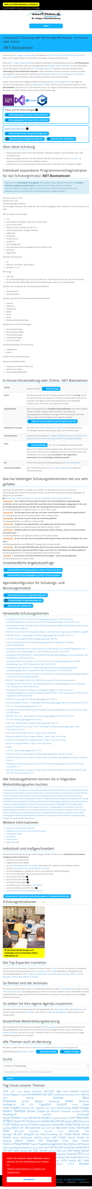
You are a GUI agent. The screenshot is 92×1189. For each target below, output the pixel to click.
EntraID (47, 1114)
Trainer (54, 968)
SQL (30, 1150)
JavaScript (48, 1121)
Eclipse (41, 1111)
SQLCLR (52, 1150)
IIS (23, 1121)
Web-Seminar (74, 812)
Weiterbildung (49, 790)
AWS (83, 1094)
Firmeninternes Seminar (72, 796)
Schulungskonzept (51, 1027)
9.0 (73, 158)
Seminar (13, 790)
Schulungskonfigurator (43, 68)
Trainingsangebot (55, 807)
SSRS (69, 1150)
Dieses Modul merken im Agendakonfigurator (26, 133)
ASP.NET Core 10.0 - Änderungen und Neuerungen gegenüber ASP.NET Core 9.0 (40, 716)
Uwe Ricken (51, 974)
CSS (32, 1107)
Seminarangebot (33, 807)
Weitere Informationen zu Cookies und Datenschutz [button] (26, 1170)
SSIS (64, 1150)
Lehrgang (74, 790)
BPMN (69, 1101)
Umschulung (8, 793)
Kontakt (59, 1182)
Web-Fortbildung (16, 815)
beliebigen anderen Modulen (58, 66)
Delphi (75, 1107)
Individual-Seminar (50, 798)
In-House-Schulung (80, 793)
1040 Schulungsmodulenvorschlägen (24, 865)
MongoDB (29, 1134)
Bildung (67, 801)
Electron (55, 1111)
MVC (61, 1134)
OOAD (62, 1137)
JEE (62, 1121)
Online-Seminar (67, 810)
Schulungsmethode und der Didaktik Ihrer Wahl (31, 868)
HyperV (18, 1121)
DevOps (20, 1111)
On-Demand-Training (11, 801)
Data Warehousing (61, 1107)
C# (22, 1104)
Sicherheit (81, 1147)
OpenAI (71, 1137)
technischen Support (26, 1051)
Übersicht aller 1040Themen (61, 139)
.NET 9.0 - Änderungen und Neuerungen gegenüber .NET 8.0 (32, 639)
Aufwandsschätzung (63, 1094)
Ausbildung (83, 790)
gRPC (48, 1117)
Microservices (33, 1127)
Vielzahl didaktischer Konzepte (51, 428)
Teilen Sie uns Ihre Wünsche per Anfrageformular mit (52, 421)
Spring (23, 1150)
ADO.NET (49, 1091)
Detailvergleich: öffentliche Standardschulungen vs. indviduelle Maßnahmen (37, 896)
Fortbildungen (59, 804)
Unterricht (79, 807)
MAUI (15, 1127)
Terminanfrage (51, 389)
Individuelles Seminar (34, 798)
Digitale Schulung (78, 815)
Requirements (21, 1147)
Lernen (67, 790)
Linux (76, 1124)
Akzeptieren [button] (29, 1179)
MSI (37, 1134)
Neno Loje (61, 974)
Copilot (15, 1108)
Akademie (29, 810)
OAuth (47, 1137)
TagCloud (61, 1009)
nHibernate (26, 1137)
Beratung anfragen (47, 1051)
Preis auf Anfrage (37, 445)
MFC (22, 1127)
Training (20, 790)
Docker (31, 1111)
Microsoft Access (66, 1127)
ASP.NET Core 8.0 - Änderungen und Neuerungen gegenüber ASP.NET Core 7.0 (40, 635)
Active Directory (33, 1091)
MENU (46, 26)
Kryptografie (45, 1124)
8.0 (76, 158)
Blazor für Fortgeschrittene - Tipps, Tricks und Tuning (29, 743)
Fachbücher (41, 971)
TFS (79, 1154)
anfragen (31, 1012)
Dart (47, 1107)
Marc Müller (70, 974)
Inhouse (28, 793)
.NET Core (16, 1091)
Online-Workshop (40, 810)
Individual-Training (81, 798)
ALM (65, 1091)
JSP (8, 1124)
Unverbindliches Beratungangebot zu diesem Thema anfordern (32, 575)
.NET (5, 1091)
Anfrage (37, 8)
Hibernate (82, 1118)
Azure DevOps (44, 1098)
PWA (65, 1144)
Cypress (39, 1107)
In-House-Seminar (65, 793)
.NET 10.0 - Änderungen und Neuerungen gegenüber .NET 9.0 (32, 723)
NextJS (16, 1137)
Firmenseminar (19, 793)
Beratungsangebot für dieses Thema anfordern (27, 120)
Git (30, 1118)
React (85, 1144)
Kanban (15, 1124)
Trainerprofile (11, 839)
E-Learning (51, 815)
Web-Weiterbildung (30, 815)
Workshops (20, 810)
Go (43, 1118)
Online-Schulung (54, 810)
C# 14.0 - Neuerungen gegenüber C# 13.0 (24, 719)
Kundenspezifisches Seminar (14, 798)
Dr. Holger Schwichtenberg (25, 55)
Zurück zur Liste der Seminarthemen (20, 828)
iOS (28, 1121)
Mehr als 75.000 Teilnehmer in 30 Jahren (21, 4)
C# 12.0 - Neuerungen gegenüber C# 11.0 (24, 706)
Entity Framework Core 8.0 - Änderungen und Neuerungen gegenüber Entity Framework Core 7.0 (47, 702)
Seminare (44, 807)
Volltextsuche (77, 1009)
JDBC (57, 1121)
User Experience (74, 1157)
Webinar (67, 815)
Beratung (60, 801)
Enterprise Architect (71, 1111)
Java (32, 1121)
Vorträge (53, 971)
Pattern (30, 1140)
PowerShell (21, 1144)
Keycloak (24, 1124)
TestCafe (71, 1154)
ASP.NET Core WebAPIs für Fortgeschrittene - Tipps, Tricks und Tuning (36, 740)
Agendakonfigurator (37, 84)
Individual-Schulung (65, 798)
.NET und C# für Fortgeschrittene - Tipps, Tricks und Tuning (31, 733)
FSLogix (24, 1117)
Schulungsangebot (19, 807)
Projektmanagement (49, 1144)
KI (30, 1124)
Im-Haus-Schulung (38, 796)
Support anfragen (70, 1051)
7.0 (79, 158)
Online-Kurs (39, 812)
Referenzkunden (12, 842)
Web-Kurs (42, 815)
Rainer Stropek (32, 977)
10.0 (69, 158)
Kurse (67, 804)
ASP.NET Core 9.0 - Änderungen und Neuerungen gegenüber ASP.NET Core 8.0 (40, 754)
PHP (41, 1140)
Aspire (9, 747)
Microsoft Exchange (27, 1131)
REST (41, 1147)
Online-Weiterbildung (26, 812)
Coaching (31, 790)
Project (33, 1144)
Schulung (6, 790)
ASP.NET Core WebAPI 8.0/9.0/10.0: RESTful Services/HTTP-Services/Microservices (41, 680)
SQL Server (40, 1150)
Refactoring (8, 1147)
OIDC (54, 1137)
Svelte (76, 1150)
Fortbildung (60, 790)
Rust (46, 1147)
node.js (38, 1137)
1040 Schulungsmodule (12, 991)
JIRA (75, 1121)
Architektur (35, 1094)
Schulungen (7, 807)
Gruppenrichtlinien (60, 1117)
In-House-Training (51, 793)
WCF (79, 1160)
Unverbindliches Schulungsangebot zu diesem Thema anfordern (33, 570)
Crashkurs (84, 801)
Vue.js (72, 1160)
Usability (59, 1157)
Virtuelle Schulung (10, 818)
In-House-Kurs (37, 793)
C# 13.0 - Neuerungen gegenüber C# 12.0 (24, 750)
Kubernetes (58, 1124)
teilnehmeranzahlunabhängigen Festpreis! (26, 891)
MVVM (68, 1134)
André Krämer (17, 977)
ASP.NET (48, 1094)
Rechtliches (84, 1182)
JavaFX (39, 1121)
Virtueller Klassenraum (26, 818)
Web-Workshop (51, 812)
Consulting (75, 801)
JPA (79, 1121)
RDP (79, 1144)
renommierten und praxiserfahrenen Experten (65, 55)
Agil (58, 1091)
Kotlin (35, 1124)
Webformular (8, 1032)
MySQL (77, 1134)
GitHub (37, 1117)
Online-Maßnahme (73, 462)
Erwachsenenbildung (20, 804)
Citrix (74, 1104)
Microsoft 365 (48, 1127)
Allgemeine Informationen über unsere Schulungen (26, 831)
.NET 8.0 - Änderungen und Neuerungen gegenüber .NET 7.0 (32, 699)
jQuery (85, 1121)
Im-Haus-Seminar (23, 796)
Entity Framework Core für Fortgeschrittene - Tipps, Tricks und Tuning (36, 736)
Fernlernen (59, 815)
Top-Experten (37, 885)
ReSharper (33, 1147)
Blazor (39, 1101)
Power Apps (70, 1140)
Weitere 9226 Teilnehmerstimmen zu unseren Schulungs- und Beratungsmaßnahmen (37, 498)
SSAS (59, 1150)
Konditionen (11, 836)
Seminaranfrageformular (61, 82)
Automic (76, 1094)
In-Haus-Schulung (9, 796)
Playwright (52, 1140)
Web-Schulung (62, 812)
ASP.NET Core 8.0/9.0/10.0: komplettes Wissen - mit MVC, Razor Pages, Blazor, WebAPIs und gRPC (48, 632)
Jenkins (68, 1121)
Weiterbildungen (9, 810)
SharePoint (69, 1147)
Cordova (25, 1107)
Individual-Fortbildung (28, 801)
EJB (47, 1111)
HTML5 (8, 1121)
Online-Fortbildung (10, 812)
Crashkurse (7, 804)
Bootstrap (54, 1101)
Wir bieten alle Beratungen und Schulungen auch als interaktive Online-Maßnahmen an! (21, 953)
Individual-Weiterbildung (46, 801)
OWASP (19, 1140)
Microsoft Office (53, 1131)
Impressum (71, 1182)
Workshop (40, 790)
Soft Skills (13, 1150)
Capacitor (45, 1104)
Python (72, 1144)
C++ (32, 1104)
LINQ (68, 1124)
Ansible (23, 1094)
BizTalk (25, 1101)
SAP (51, 1147)
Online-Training (80, 810)
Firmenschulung (35, 804)
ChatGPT (62, 1104)
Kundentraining (76, 804)
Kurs (26, 790)
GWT (72, 1117)
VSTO (64, 1160)
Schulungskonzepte (14, 834)
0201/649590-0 (11, 8)
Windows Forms (64, 1163)
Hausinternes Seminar (54, 796)
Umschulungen (68, 807)
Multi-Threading (49, 1134)
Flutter (15, 1117)
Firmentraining (47, 804)
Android (74, 1091)
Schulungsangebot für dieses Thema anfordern (27, 115)
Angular (15, 1094)
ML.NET (18, 1134)
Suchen (8, 1078)
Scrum (59, 1147)
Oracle (80, 1137)
